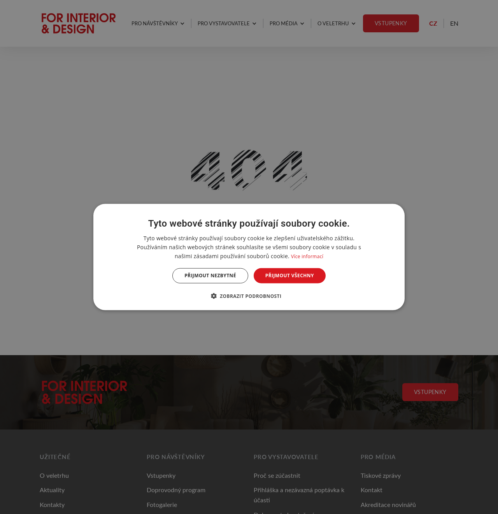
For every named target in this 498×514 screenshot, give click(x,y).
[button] (249, 295)
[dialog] (249, 257)
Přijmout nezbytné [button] (210, 275)
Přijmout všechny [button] (289, 275)
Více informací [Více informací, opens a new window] (307, 256)
